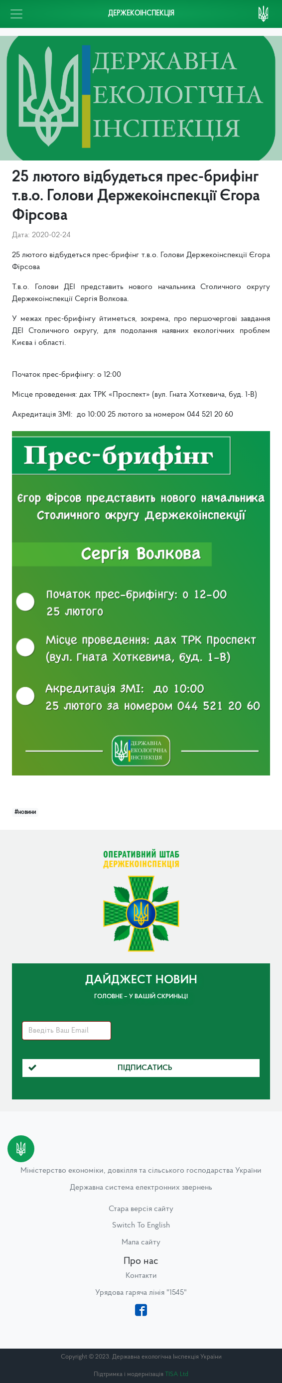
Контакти (141, 1276)
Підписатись (100, 1068)
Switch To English (141, 1225)
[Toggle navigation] (16, 14)
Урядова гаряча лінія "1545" (141, 1293)
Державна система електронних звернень (141, 1188)
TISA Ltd (176, 1374)
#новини (25, 812)
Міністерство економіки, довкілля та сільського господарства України (141, 1171)
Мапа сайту (141, 1242)
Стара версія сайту (141, 1209)
